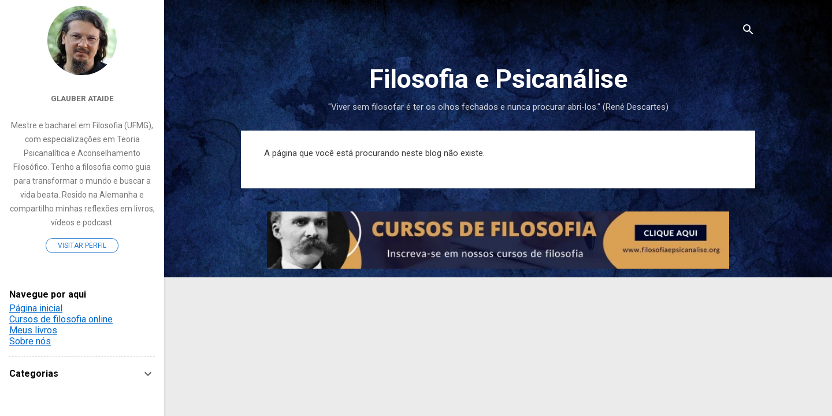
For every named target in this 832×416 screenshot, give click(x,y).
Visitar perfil (82, 246)
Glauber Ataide (82, 98)
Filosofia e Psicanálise (498, 79)
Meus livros (33, 330)
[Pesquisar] (748, 31)
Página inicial (35, 308)
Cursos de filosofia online (61, 319)
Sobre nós (30, 341)
